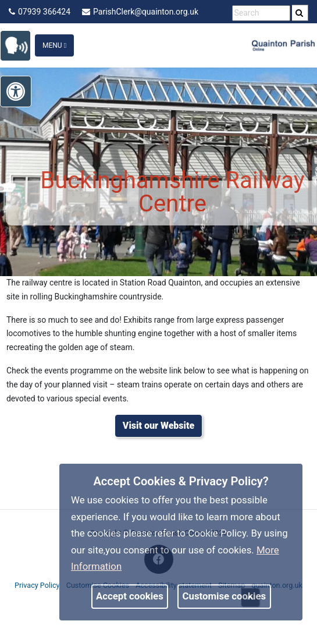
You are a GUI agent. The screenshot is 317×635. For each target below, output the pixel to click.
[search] (300, 13)
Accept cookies (129, 596)
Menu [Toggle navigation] (54, 45)
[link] (20, 44)
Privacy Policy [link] (37, 585)
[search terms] (261, 13)
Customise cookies (224, 596)
